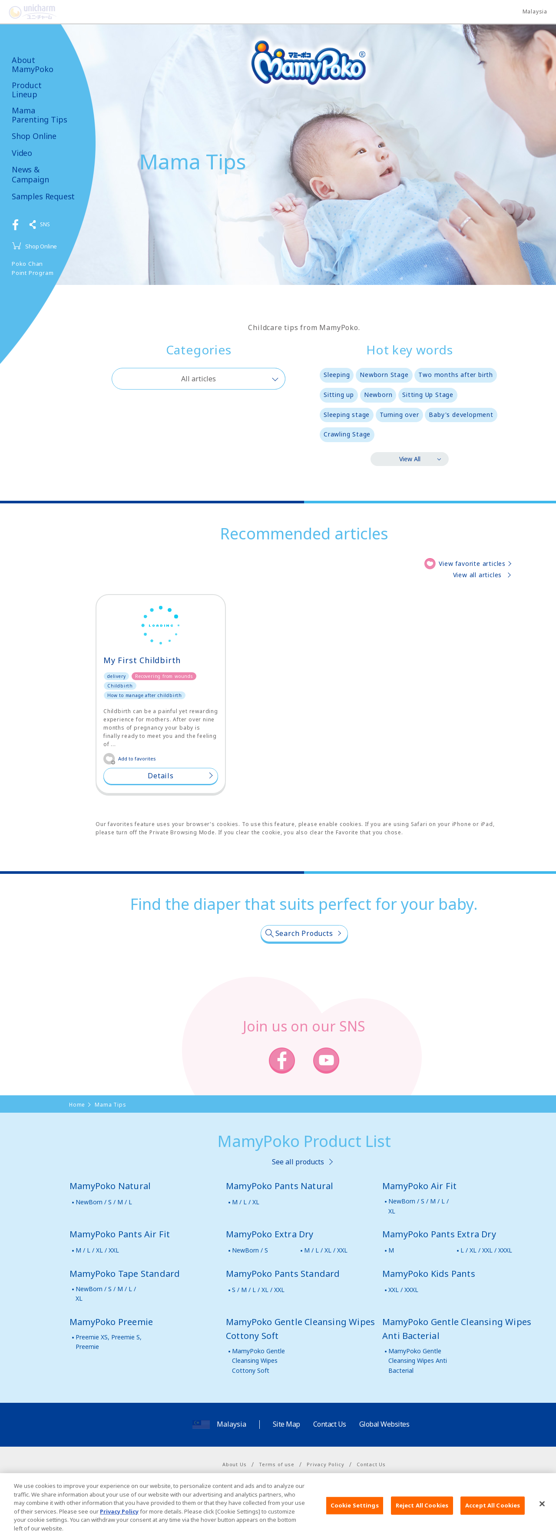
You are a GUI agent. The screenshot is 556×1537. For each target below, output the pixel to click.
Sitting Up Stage (427, 394)
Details (161, 775)
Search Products (304, 933)
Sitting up (339, 394)
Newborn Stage (384, 374)
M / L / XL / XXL (97, 1250)
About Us (234, 1464)
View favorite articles (472, 563)
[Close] (542, 1516)
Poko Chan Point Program (32, 268)
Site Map (286, 1424)
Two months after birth (455, 374)
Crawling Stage (347, 434)
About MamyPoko (32, 64)
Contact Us (329, 1424)
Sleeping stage (347, 414)
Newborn (378, 394)
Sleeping (337, 374)
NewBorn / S (250, 1250)
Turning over (399, 414)
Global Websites (384, 1424)
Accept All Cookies (492, 1518)
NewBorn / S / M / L (104, 1202)
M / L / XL (245, 1202)
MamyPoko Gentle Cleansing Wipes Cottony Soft (258, 1361)
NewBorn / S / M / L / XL (418, 1206)
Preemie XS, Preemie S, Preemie (109, 1342)
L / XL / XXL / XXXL (486, 1250)
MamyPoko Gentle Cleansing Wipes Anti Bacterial (417, 1361)
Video (22, 153)
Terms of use (277, 1464)
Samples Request (43, 197)
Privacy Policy (325, 1464)
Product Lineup (27, 90)
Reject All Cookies (422, 1518)
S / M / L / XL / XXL (258, 1290)
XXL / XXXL (403, 1290)
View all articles (477, 575)
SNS (45, 224)
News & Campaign (30, 175)
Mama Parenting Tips (39, 115)
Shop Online (34, 136)
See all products (298, 1162)
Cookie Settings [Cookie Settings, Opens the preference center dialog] (355, 1518)
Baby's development (461, 414)
